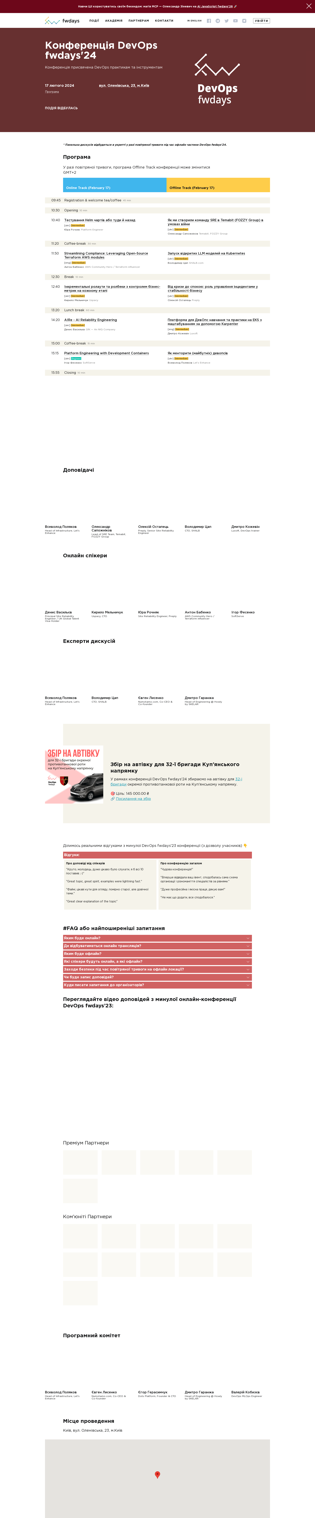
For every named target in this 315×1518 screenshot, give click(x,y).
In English (194, 21)
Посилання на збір (133, 799)
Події (94, 21)
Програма (52, 92)
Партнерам (139, 21)
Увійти (261, 21)
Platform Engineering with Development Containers (106, 353)
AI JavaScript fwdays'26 (215, 6)
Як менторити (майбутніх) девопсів (198, 353)
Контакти (164, 21)
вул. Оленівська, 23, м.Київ (124, 85)
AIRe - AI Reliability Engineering (90, 320)
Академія (114, 21)
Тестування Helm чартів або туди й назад (99, 220)
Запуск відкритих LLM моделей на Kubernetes (206, 253)
